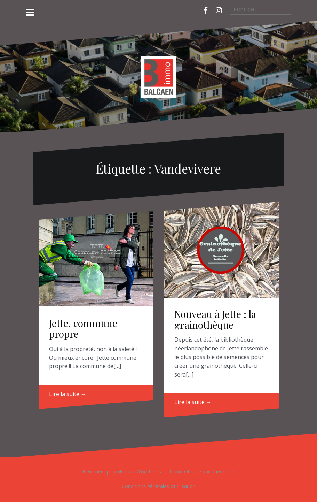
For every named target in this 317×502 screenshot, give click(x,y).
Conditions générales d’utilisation (159, 486)
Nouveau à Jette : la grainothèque (215, 319)
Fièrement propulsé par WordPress (121, 471)
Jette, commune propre (83, 328)
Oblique (192, 471)
